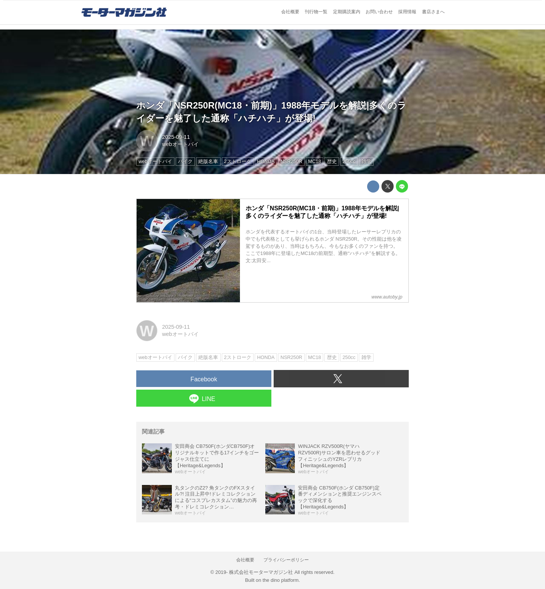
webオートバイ (180, 144)
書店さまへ (433, 11)
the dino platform (281, 580)
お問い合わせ (379, 11)
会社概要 (290, 11)
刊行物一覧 (316, 11)
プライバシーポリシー (286, 560)
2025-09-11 (176, 137)
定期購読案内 (346, 11)
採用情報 (407, 11)
